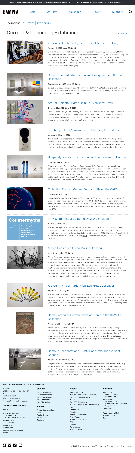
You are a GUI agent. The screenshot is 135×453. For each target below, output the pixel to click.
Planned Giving (110, 397)
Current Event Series (45, 392)
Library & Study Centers (13, 430)
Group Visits (8, 425)
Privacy (106, 418)
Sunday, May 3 (76, 2)
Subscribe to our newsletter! (15, 405)
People (73, 412)
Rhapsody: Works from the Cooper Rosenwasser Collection (87, 157)
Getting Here (8, 420)
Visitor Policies (9, 428)
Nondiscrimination (110, 415)
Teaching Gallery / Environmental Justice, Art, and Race (84, 130)
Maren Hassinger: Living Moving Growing (75, 248)
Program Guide (76, 429)
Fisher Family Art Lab (78, 419)
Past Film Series (43, 402)
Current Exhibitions (44, 395)
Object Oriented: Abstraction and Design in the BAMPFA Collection (85, 77)
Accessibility (8, 423)
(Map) (5, 393)
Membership (108, 399)
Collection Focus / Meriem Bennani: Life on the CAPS (83, 189)
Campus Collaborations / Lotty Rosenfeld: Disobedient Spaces (84, 352)
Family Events (42, 415)
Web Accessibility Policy (113, 413)
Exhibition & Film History (80, 397)
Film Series (28, 23)
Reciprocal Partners (112, 406)
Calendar (75, 11)
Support (117, 11)
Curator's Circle (111, 401)
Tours (39, 412)
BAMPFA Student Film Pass (15, 418)
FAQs (72, 422)
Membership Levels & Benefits (116, 403)
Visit (32, 11)
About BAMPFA (76, 392)
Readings (40, 420)
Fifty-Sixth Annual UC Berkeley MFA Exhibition (78, 218)
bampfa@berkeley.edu (12, 398)
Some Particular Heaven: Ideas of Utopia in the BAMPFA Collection (84, 317)
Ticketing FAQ (10, 415)
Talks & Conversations (46, 410)
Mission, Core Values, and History (83, 395)
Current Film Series (44, 397)
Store (5, 433)
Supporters (107, 408)
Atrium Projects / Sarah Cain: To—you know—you (80, 103)
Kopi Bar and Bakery (78, 414)
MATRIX (73, 400)
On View (52, 11)
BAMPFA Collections (78, 402)
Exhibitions (14, 23)
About (96, 11)
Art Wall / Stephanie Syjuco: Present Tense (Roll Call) (83, 43)
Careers (73, 424)
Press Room (75, 417)
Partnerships (75, 427)
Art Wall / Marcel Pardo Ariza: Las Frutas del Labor (81, 285)
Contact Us (7, 401)
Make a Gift (108, 392)
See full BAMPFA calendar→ (114, 2)
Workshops (41, 417)
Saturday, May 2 (31, 2)
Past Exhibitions (121, 33)
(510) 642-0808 (9, 396)
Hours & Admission (11, 413)
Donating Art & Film (112, 394)
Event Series (44, 23)
